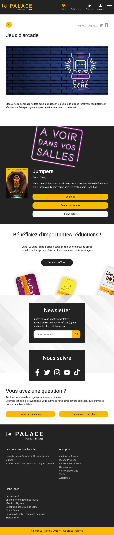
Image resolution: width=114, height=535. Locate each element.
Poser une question (30, 414)
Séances (70, 196)
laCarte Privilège (67, 460)
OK (76, 334)
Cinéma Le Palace (68, 456)
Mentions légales (15, 503)
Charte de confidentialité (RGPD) (22, 499)
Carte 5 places (66, 467)
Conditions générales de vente (22, 507)
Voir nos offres (57, 262)
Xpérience (64, 477)
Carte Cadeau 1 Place (70, 463)
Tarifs (62, 474)
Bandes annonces (70, 205)
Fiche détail (70, 214)
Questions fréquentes (84, 414)
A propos (64, 449)
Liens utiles (12, 488)
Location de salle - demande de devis (25, 514)
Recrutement (12, 496)
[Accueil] (17, 7)
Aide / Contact (13, 510)
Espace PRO (12, 517)
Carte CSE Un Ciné (68, 470)
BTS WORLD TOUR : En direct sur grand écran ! (30, 463)
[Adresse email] (53, 334)
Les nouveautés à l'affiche (21, 449)
